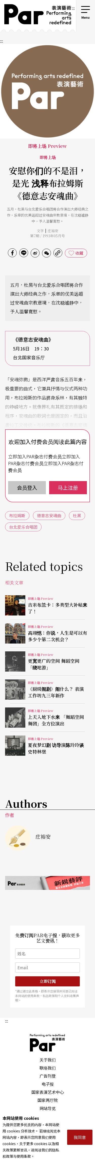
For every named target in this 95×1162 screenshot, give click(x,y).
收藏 (79, 253)
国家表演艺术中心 (47, 1092)
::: (73, 8)
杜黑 (77, 515)
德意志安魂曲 (49, 515)
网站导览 (48, 1108)
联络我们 (48, 1068)
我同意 (80, 1137)
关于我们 (48, 1060)
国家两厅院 (47, 1100)
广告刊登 (48, 1076)
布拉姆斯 (17, 515)
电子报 (48, 1084)
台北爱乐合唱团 (23, 527)
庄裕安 (53, 230)
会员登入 (27, 487)
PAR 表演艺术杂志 (47, 1043)
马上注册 (68, 487)
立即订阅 (48, 981)
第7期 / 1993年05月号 (47, 235)
